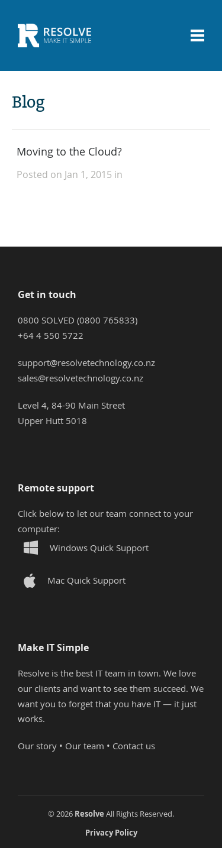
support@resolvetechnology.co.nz (86, 362)
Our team (84, 746)
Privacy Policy (111, 832)
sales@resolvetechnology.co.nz (80, 378)
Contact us (133, 746)
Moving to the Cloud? (69, 151)
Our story (37, 746)
